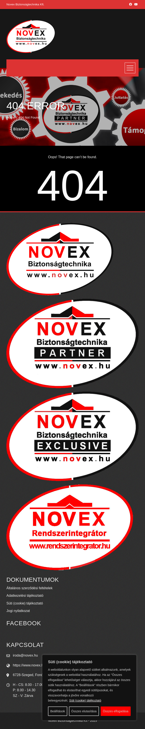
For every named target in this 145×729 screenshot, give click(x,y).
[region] (89, 687)
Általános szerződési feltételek (29, 588)
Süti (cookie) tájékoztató (85, 700)
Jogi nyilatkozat (18, 611)
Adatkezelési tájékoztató (24, 595)
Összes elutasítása (84, 711)
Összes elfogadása (115, 711)
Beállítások (57, 711)
